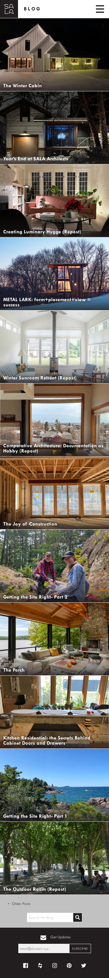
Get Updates (60, 937)
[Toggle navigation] (100, 9)
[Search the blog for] (50, 917)
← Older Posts (19, 903)
